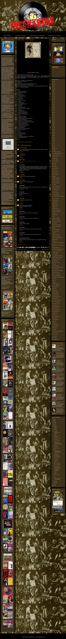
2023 (54, 419)
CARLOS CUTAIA (55, 179)
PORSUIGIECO (54, 298)
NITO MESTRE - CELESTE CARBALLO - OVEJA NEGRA (60, 395)
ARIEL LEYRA (54, 161)
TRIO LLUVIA (54, 334)
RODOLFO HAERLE (55, 309)
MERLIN (55, 477)
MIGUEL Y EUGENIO (55, 273)
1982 (53, 104)
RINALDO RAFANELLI (55, 306)
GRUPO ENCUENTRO (55, 224)
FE (52, 216)
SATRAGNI (54, 314)
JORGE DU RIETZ (55, 234)
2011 (53, 143)
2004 (53, 132)
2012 (53, 145)
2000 (53, 125)
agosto (55, 427)
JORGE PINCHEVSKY (55, 236)
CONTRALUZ (54, 203)
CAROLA (53, 184)
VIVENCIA (53, 337)
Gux (20, 203)
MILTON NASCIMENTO (56, 275)
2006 (53, 135)
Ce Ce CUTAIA (56, 439)
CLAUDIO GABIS (55, 194)
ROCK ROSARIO (56, 466)
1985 (53, 109)
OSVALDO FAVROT (55, 285)
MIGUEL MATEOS (55, 272)
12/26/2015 (21, 172)
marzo (55, 482)
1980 (53, 101)
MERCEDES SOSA (55, 262)
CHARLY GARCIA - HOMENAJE (59, 360)
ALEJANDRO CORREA (56, 151)
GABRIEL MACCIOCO (55, 221)
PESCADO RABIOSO (55, 296)
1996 (53, 119)
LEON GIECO (54, 252)
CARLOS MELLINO (55, 181)
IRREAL (55, 449)
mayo (55, 431)
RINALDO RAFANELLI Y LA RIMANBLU (58, 468)
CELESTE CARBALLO (55, 186)
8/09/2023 (21, 214)
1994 (53, 115)
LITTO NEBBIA (54, 254)
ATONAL (53, 163)
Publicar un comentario (22, 244)
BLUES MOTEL (54, 174)
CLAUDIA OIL (54, 191)
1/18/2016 (21, 177)
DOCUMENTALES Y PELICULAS (54, 35)
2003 (53, 130)
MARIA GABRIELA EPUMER (56, 257)
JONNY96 (21, 154)
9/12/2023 (21, 225)
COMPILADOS (54, 201)
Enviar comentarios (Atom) (35, 252)
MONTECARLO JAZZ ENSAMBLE (57, 277)
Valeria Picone (22, 147)
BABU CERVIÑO (54, 168)
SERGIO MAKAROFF (55, 316)
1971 (53, 86)
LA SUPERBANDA (55, 247)
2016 (54, 424)
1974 (53, 91)
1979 (53, 99)
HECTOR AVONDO (55, 229)
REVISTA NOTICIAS (55, 303)
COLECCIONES (54, 198)
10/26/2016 (21, 189)
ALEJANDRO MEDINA (55, 155)
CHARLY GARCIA (55, 187)
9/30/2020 (21, 209)
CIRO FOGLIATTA (55, 189)
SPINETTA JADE (54, 324)
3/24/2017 (21, 196)
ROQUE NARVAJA (55, 311)
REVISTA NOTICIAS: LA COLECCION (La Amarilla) (60, 345)
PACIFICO (53, 288)
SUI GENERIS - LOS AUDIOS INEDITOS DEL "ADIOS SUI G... (57, 451)
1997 (53, 120)
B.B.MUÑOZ (54, 166)
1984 (53, 107)
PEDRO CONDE (54, 293)
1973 (53, 89)
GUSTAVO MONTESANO (56, 226)
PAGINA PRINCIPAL (7, 35)
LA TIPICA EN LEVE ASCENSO (57, 249)
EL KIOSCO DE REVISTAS (20, 35)
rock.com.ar (3, 249)
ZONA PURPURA (55, 339)
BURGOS (53, 176)
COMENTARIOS (54, 200)
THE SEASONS (54, 332)
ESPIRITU (53, 213)
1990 (53, 114)
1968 (53, 83)
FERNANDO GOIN (55, 218)
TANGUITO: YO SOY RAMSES (57, 436)
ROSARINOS (54, 313)
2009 (53, 140)
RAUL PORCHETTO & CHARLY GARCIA (57, 479)
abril (55, 481)
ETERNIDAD (54, 214)
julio (54, 428)
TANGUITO (54, 327)
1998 (53, 122)
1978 (53, 97)
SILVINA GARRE (54, 319)
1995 (53, 117)
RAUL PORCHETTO (55, 301)
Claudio (20, 198)
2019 (54, 420)
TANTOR (53, 329)
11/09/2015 (21, 157)
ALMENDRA (54, 158)
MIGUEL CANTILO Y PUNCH (56, 270)
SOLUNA (53, 321)
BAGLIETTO (54, 169)
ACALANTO (54, 148)
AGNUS (53, 150)
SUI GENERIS (54, 326)
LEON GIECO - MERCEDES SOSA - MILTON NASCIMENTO (58, 443)
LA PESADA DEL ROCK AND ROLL (57, 245)
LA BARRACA (54, 239)
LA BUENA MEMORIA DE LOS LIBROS (37, 35)
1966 (53, 81)
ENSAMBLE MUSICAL (55, 211)
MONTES (53, 278)
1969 (53, 84)
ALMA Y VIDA (54, 156)
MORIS (53, 280)
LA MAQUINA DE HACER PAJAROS (58, 242)
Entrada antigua (45, 249)
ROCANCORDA (54, 308)
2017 (54, 423)
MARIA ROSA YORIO (55, 259)
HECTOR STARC (55, 231)
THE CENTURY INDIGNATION (57, 331)
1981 (53, 102)
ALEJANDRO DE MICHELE (56, 153)
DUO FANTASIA (54, 208)
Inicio (34, 249)
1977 (53, 96)
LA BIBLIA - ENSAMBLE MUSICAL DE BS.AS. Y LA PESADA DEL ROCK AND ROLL (60, 375)
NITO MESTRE (54, 283)
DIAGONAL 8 (54, 206)
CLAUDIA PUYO (54, 192)
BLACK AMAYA (54, 173)
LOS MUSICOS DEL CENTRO (57, 255)
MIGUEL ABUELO (55, 265)
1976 (53, 94)
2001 (53, 127)
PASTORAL (54, 290)
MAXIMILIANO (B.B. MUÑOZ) (57, 433)
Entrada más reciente (21, 249)
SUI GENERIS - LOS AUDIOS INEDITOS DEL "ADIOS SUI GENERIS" (60, 353)
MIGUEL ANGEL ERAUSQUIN (57, 267)
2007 (53, 137)
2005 (53, 133)
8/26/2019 (21, 201)
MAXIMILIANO (54, 260)
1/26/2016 (21, 183)
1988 (53, 112)
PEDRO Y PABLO (55, 295)
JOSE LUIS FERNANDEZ (56, 237)
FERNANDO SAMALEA (56, 219)
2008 (53, 138)
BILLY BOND (54, 171)
